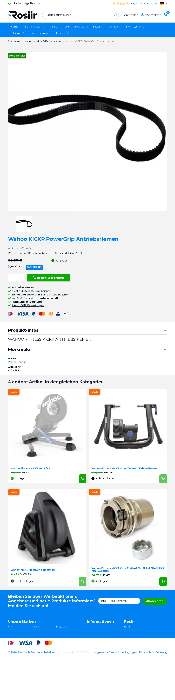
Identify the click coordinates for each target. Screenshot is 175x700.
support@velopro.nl (135, 655)
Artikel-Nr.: (14, 248)
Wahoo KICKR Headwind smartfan (33, 569)
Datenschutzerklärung (100, 633)
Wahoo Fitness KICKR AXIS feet (31, 468)
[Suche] (80, 15)
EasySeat (61, 626)
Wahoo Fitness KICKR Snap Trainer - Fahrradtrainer (124, 468)
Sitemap (92, 644)
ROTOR (60, 655)
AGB (89, 626)
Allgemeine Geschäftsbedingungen (115, 695)
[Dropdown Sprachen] (163, 3)
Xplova (36, 640)
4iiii (10, 626)
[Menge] (15, 277)
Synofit (60, 644)
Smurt (12, 644)
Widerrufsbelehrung (99, 630)
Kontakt (92, 640)
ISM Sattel (38, 633)
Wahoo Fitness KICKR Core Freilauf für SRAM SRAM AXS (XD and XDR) (127, 570)
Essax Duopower (18, 633)
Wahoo (12, 651)
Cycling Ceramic (41, 651)
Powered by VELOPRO (75, 695)
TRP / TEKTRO (16, 640)
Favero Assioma (65, 651)
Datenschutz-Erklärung (153, 695)
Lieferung (93, 637)
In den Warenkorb (48, 277)
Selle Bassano (64, 640)
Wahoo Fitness (17, 362)
